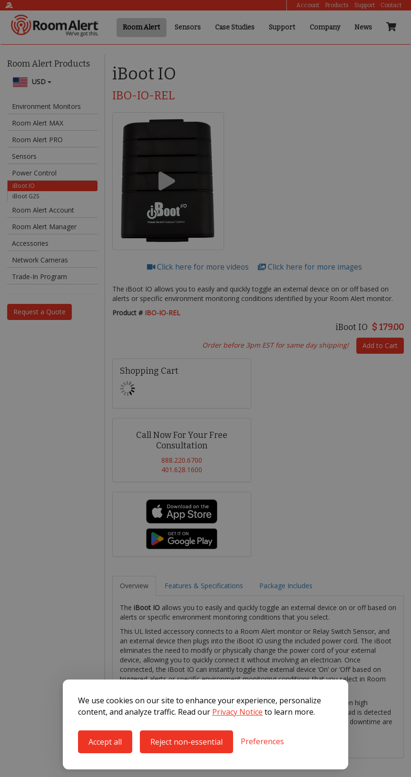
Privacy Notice (237, 712)
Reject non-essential (186, 742)
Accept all (105, 742)
